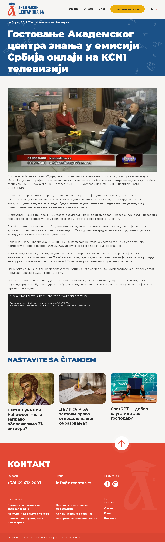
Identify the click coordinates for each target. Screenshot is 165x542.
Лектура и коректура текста (28, 513)
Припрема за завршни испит (76, 518)
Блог (102, 8)
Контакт (110, 518)
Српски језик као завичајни (75, 513)
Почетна (72, 8)
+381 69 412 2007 (24, 483)
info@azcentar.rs (73, 483)
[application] (59, 323)
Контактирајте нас (127, 9)
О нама (88, 8)
